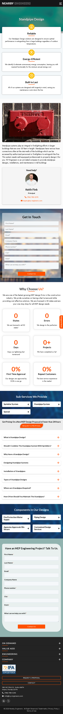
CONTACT (31, 683)
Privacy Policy (53, 709)
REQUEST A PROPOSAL (31, 678)
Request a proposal (31, 426)
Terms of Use (31, 711)
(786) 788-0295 (31, 197)
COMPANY (7, 659)
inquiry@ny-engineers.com (31, 201)
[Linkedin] (3, 701)
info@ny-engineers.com (12, 696)
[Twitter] (8, 701)
